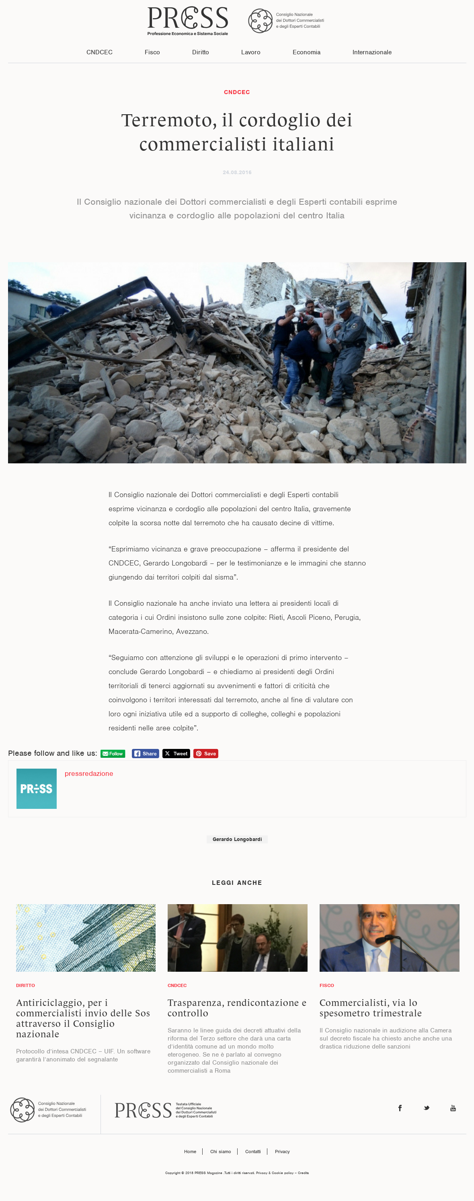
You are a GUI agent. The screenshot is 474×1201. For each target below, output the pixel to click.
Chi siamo (220, 1151)
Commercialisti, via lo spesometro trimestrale (371, 1007)
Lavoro (251, 52)
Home (190, 1151)
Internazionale (372, 52)
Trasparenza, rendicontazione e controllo (237, 1007)
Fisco (152, 52)
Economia (306, 52)
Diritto (200, 52)
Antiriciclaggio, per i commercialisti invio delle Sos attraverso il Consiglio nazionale (83, 1018)
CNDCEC (99, 52)
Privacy (282, 1151)
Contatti (253, 1151)
